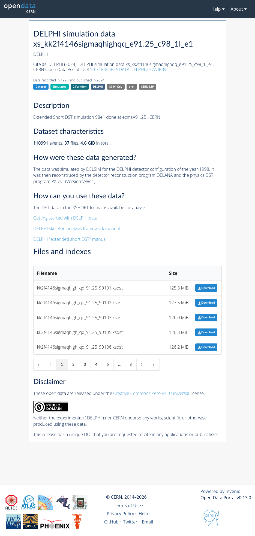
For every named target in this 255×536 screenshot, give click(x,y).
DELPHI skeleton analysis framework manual (76, 229)
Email (147, 522)
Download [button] (206, 288)
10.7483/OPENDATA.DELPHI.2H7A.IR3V (128, 69)
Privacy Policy (120, 514)
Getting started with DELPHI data (65, 218)
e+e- (131, 87)
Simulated (60, 87)
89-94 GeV (115, 87)
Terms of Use (127, 505)
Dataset (40, 87)
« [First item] (39, 365)
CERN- (147, 87)
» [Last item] (153, 365)
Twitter (130, 522)
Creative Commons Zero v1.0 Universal (151, 393)
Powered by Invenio (220, 491)
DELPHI (98, 87)
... (119, 365)
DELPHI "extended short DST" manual (70, 239)
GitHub (111, 522)
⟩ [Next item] (141, 365)
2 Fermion (79, 87)
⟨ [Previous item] (50, 365)
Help (143, 514)
